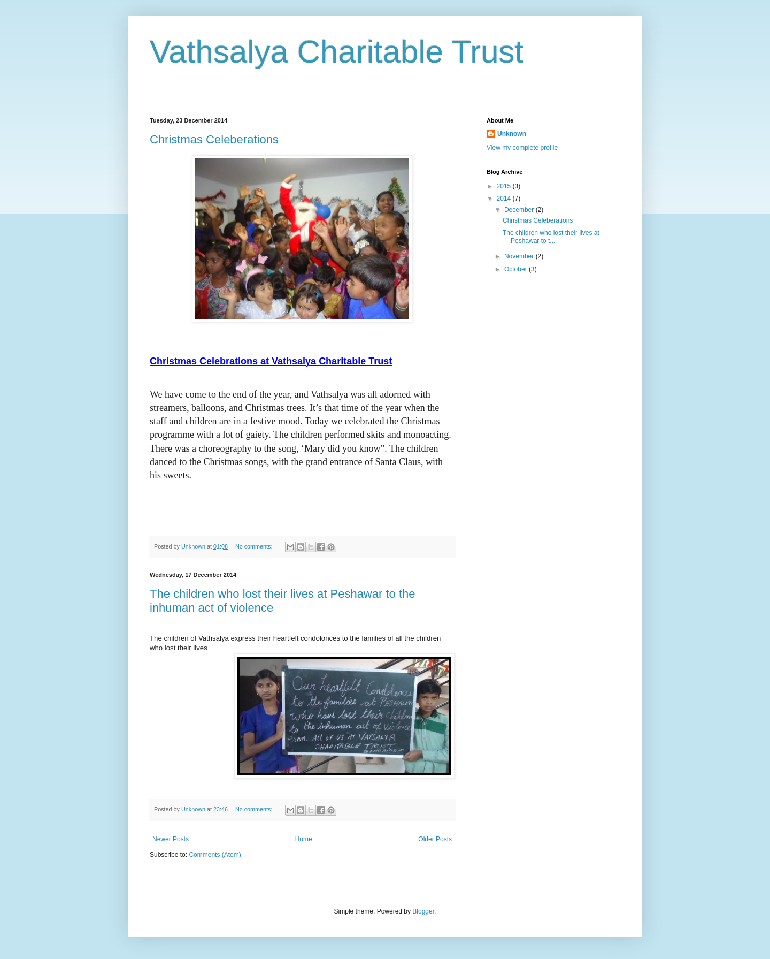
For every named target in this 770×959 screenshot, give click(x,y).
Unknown (511, 134)
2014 (505, 198)
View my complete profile (522, 147)
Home (303, 839)
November (520, 256)
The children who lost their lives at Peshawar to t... (551, 236)
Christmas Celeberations (214, 139)
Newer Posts (170, 839)
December (520, 210)
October (516, 269)
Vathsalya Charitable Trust (336, 52)
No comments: (254, 546)
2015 (505, 186)
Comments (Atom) (215, 854)
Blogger (423, 911)
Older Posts (435, 839)
